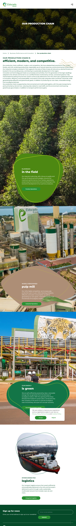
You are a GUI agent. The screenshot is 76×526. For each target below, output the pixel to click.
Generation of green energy (33, 407)
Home (5, 53)
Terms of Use (45, 414)
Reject (54, 417)
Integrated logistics (31, 498)
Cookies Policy (56, 414)
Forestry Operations (31, 189)
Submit (44, 517)
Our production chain (44, 53)
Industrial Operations (32, 303)
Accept (41, 417)
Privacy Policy (36, 414)
